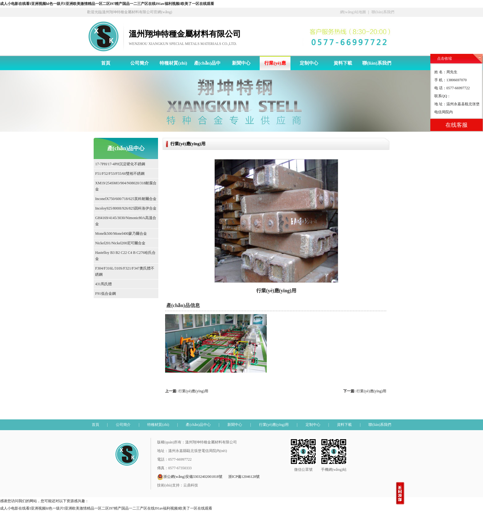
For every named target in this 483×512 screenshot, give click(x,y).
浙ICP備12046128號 (244, 476)
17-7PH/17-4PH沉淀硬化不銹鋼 (120, 164)
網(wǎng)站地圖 (353, 12)
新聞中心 (241, 63)
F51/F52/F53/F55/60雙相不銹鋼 (119, 173)
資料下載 (343, 63)
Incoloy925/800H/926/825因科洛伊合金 (125, 208)
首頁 (105, 63)
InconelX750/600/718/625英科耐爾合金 (125, 199)
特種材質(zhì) (173, 63)
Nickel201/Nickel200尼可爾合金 (120, 243)
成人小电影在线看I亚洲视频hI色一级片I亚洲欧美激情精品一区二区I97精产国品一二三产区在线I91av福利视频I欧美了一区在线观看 (107, 4)
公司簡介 (139, 63)
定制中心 (309, 63)
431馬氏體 (103, 284)
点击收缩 (444, 58)
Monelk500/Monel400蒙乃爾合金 (121, 233)
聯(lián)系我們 (382, 12)
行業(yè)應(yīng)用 (275, 65)
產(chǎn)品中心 (207, 65)
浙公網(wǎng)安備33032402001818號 (189, 477)
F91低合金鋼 (105, 293)
